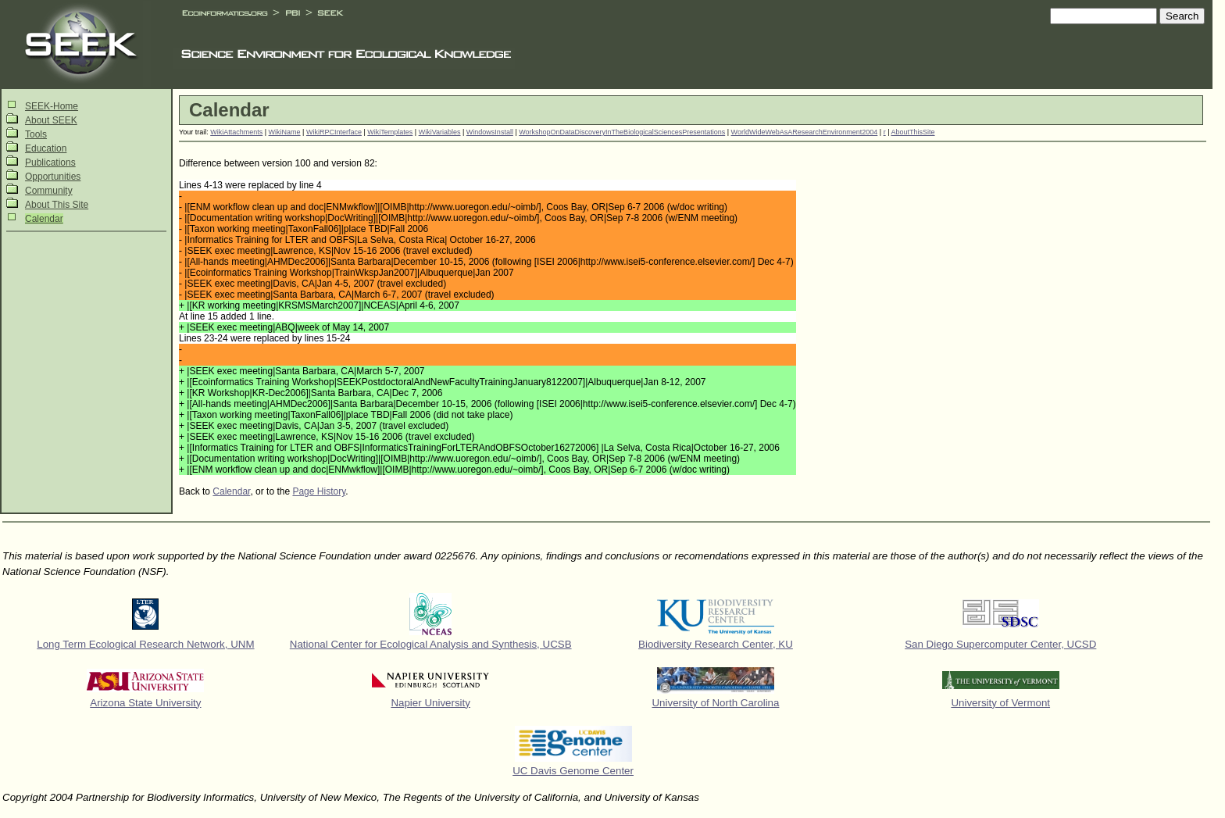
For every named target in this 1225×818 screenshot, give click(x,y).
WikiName (285, 132)
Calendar (44, 218)
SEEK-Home (51, 106)
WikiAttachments (236, 132)
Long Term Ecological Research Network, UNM (145, 644)
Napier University (430, 703)
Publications (50, 162)
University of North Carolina (715, 703)
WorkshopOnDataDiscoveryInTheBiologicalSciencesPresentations (622, 132)
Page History (318, 491)
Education (45, 148)
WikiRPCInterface (334, 132)
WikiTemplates (389, 132)
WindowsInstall (489, 132)
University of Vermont (1000, 703)
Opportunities (52, 176)
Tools (36, 134)
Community (49, 190)
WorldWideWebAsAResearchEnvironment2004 (804, 132)
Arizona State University (145, 703)
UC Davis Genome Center (573, 771)
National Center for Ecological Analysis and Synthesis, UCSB (431, 644)
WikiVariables (440, 132)
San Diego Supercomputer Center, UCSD (1000, 644)
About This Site (56, 204)
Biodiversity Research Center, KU (715, 644)
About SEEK (51, 120)
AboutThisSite (913, 132)
